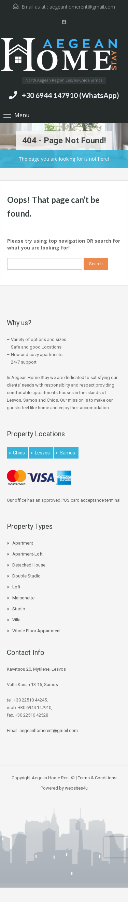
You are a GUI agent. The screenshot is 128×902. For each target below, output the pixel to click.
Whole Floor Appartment (36, 630)
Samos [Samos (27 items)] (67, 452)
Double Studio (26, 575)
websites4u (76, 788)
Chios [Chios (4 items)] (19, 452)
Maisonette (23, 597)
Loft (16, 586)
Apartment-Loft (27, 554)
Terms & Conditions (97, 777)
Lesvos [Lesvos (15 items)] (42, 452)
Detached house (28, 565)
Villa (16, 619)
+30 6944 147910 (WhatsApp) (70, 95)
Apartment (22, 543)
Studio (18, 608)
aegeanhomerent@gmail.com (82, 6)
